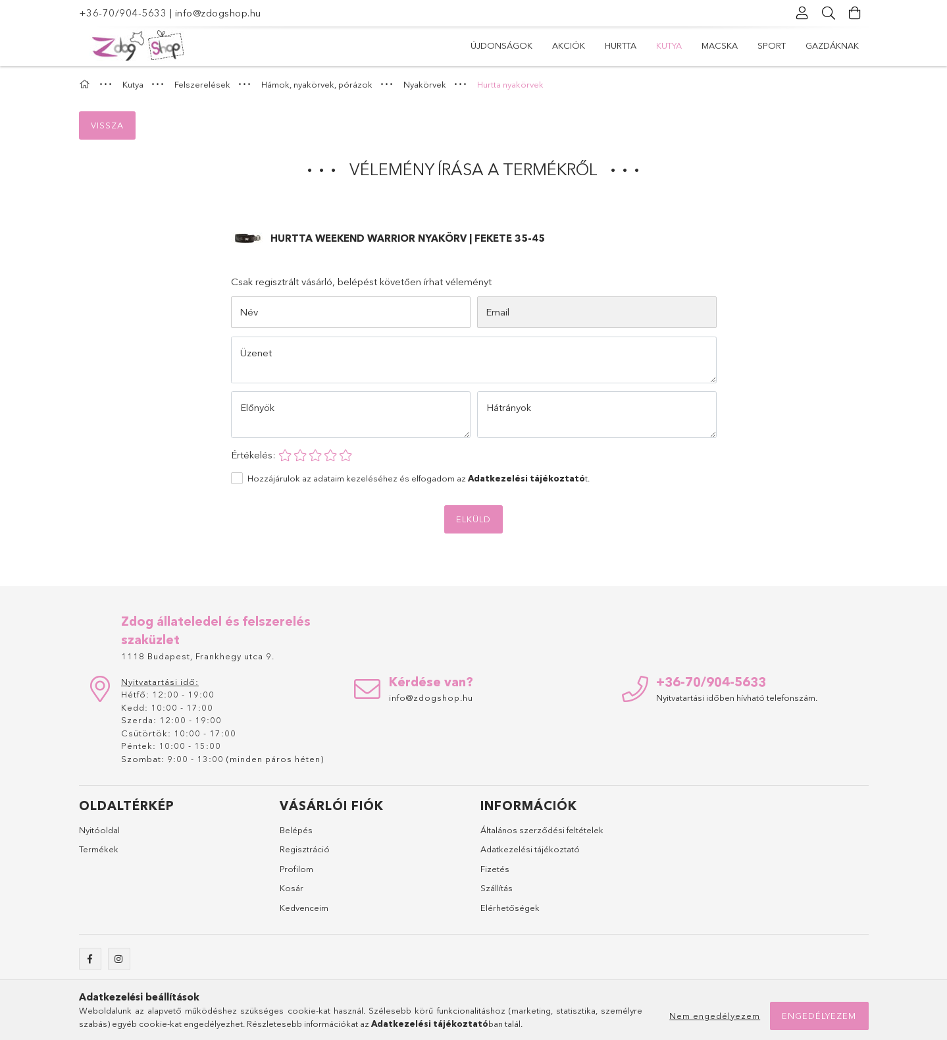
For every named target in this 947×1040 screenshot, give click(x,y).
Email (497, 312)
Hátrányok (508, 407)
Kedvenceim (304, 907)
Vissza (107, 125)
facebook (90, 959)
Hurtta (620, 45)
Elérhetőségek (510, 907)
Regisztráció (305, 849)
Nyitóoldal (99, 830)
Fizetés (494, 868)
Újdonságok (501, 45)
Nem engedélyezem (714, 1015)
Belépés (296, 830)
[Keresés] (829, 13)
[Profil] (803, 13)
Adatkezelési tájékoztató (530, 849)
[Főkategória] (86, 84)
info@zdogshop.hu (218, 13)
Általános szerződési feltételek (541, 830)
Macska (720, 45)
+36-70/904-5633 (123, 13)
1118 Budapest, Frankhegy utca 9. (197, 656)
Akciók (568, 45)
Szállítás (496, 888)
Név (249, 312)
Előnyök (257, 407)
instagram (119, 959)
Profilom (296, 868)
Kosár (291, 888)
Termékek (98, 849)
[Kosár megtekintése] (855, 13)
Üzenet (256, 352)
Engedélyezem (819, 1015)
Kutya (669, 45)
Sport (771, 45)
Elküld (473, 519)
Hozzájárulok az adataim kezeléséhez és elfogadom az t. (418, 478)
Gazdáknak (832, 45)
